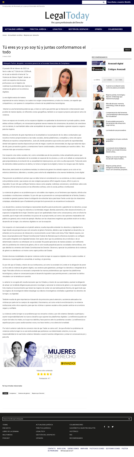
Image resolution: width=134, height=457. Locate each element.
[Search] (103, 2)
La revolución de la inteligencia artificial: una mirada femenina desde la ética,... (116, 150)
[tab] (97, 80)
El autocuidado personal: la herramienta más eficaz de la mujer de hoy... (115, 123)
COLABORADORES (76, 425)
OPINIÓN (39, 438)
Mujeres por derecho (31, 35)
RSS (71, 435)
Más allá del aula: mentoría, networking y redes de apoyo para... (115, 105)
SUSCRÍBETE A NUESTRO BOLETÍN (82, 428)
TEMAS (5, 425)
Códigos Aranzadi (116, 69)
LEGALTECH (40, 431)
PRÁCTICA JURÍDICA (43, 428)
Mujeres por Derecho (38, 393)
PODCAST (6, 438)
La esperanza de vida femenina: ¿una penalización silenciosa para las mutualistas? (117, 114)
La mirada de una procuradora (116, 130)
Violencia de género (24, 393)
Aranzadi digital (115, 63)
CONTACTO (52, 448)
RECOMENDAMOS (76, 438)
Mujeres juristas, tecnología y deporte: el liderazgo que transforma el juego (115, 96)
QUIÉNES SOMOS (73, 448)
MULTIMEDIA (7, 435)
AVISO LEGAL (61, 448)
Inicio (5, 35)
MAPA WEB (84, 448)
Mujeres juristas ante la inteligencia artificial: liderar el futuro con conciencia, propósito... (117, 167)
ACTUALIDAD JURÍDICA (44, 425)
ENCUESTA (6, 428)
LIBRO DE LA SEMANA (11, 431)
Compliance (12, 393)
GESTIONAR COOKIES (113, 448)
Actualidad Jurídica (15, 35)
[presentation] (97, 80)
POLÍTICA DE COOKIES (97, 448)
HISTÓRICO (74, 431)
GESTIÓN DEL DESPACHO (45, 435)
